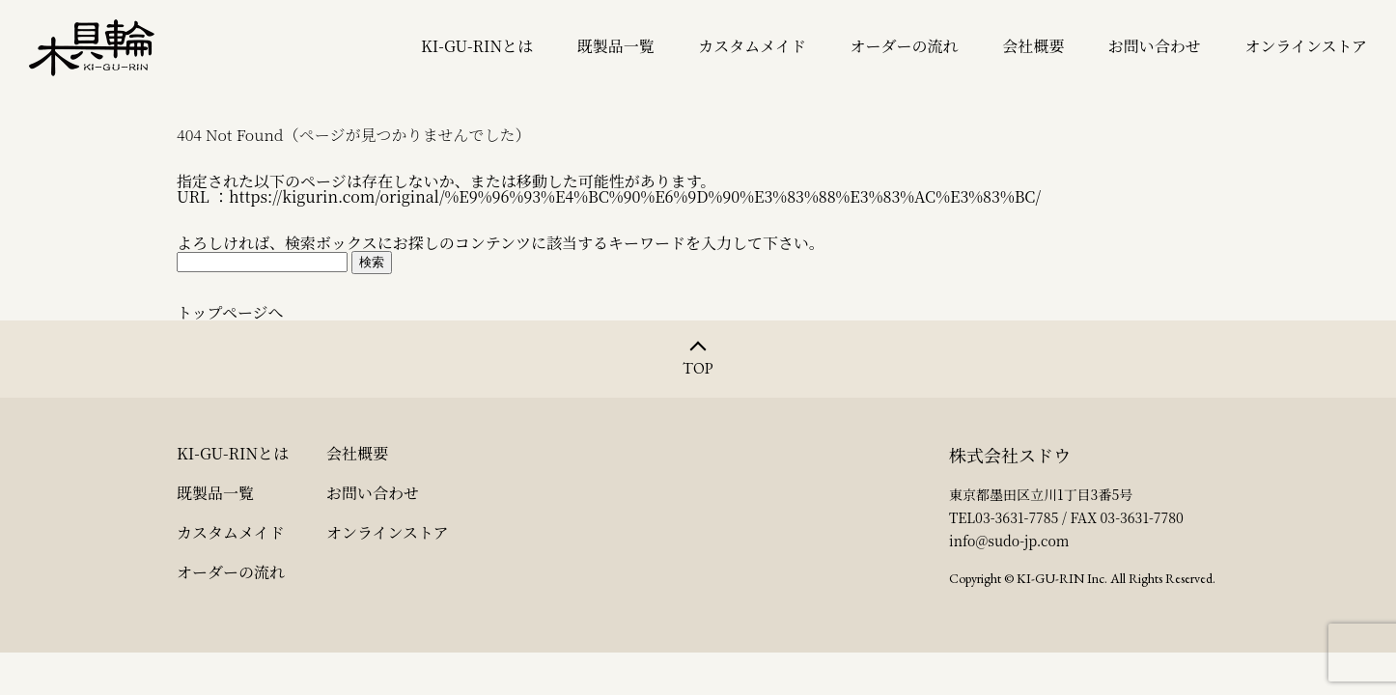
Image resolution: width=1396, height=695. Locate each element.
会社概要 (1033, 46)
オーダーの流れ (905, 46)
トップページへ (230, 312)
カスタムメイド (752, 46)
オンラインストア (1305, 46)
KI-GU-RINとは (477, 46)
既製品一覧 (616, 46)
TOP (698, 368)
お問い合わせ (1154, 46)
